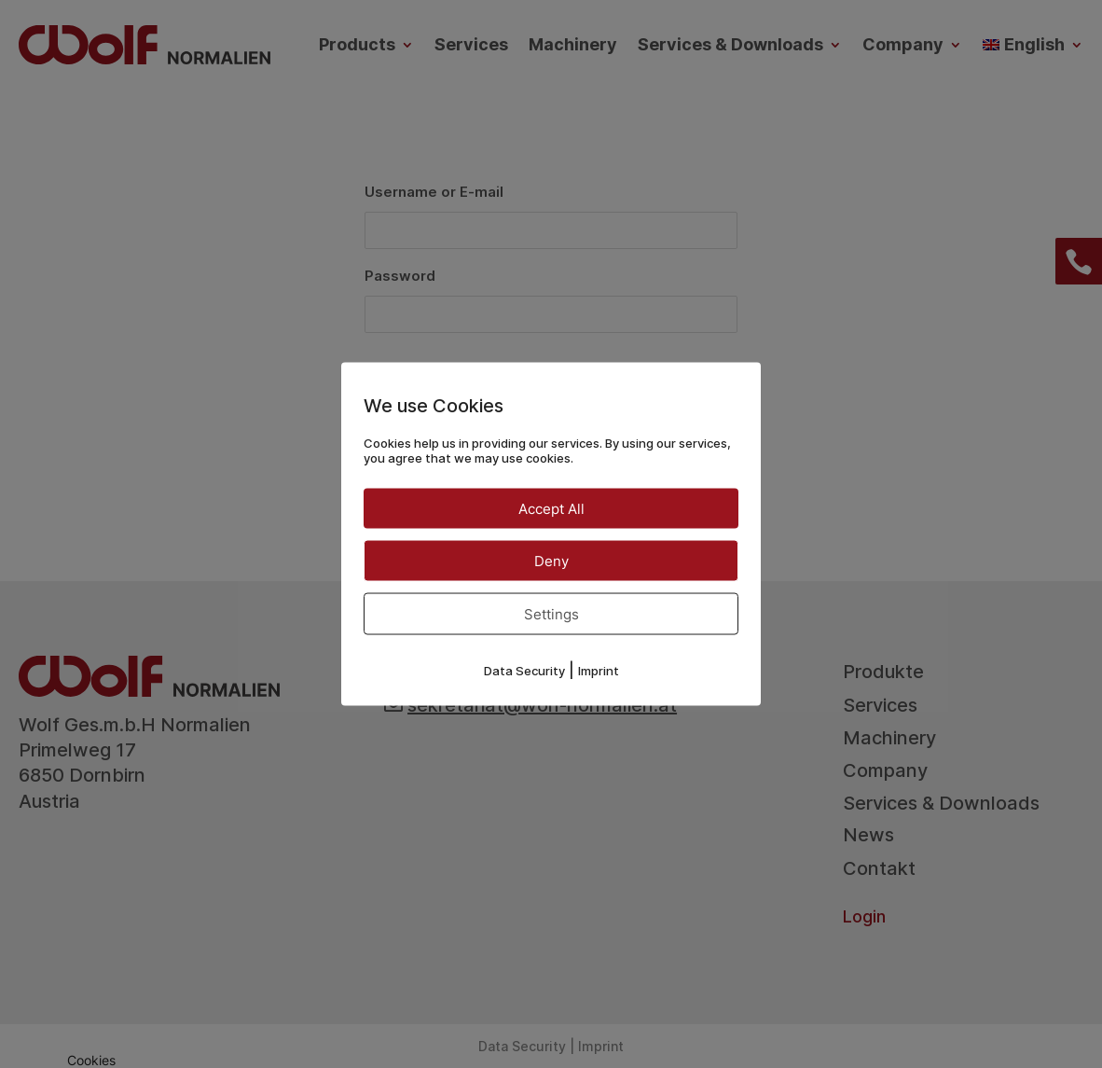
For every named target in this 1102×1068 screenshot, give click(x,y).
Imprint (598, 670)
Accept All (551, 509)
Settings (551, 614)
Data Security (524, 670)
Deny (551, 561)
